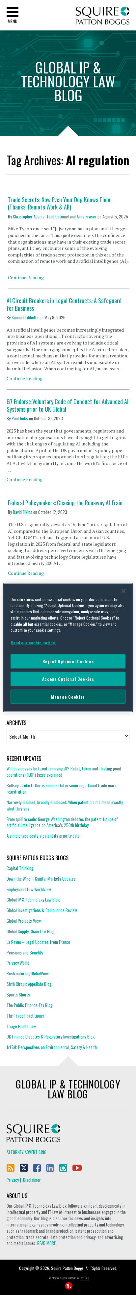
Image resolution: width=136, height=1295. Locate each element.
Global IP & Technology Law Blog (33, 899)
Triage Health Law (21, 1026)
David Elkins (22, 512)
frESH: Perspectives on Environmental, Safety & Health (52, 1047)
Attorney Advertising (26, 1152)
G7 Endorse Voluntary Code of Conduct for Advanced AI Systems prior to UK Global (67, 405)
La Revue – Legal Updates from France (38, 942)
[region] (67, 647)
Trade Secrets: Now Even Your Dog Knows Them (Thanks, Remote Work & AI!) (60, 203)
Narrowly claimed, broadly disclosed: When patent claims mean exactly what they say (65, 805)
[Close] (123, 590)
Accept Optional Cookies (68, 679)
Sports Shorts (18, 994)
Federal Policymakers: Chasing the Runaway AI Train (65, 503)
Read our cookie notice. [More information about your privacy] (33, 642)
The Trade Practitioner (25, 1015)
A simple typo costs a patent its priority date (43, 835)
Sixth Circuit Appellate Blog (29, 984)
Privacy (13, 1180)
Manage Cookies (68, 696)
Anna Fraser (86, 216)
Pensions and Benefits (25, 952)
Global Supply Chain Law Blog (30, 931)
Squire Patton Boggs (102, 16)
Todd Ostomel (57, 216)
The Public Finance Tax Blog (29, 1005)
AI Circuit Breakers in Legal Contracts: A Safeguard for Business (64, 304)
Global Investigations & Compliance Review (42, 910)
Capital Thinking (20, 868)
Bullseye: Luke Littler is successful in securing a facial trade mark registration (62, 788)
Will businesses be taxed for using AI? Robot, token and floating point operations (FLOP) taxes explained (64, 771)
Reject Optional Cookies (68, 661)
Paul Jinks (20, 418)
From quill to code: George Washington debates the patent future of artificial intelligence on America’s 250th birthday (62, 822)
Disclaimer (32, 1180)
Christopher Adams (28, 216)
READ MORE (46, 1243)
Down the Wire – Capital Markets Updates (41, 878)
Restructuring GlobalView (28, 973)
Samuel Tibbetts (25, 317)
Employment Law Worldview (29, 889)
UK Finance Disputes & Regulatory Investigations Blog (51, 1036)
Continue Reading (26, 277)
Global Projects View (24, 920)
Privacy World (18, 962)
